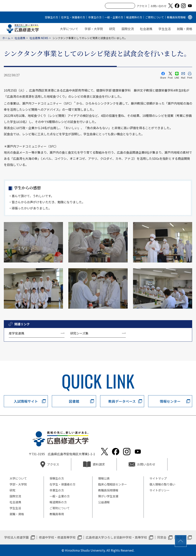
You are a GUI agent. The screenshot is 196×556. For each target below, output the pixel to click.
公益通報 (104, 502)
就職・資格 (184, 28)
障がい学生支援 (108, 496)
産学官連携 (16, 333)
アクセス (142, 6)
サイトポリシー (159, 490)
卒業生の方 (95, 17)
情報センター (170, 401)
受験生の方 (51, 17)
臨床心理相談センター (112, 484)
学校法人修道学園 (16, 537)
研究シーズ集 (79, 333)
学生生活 (164, 28)
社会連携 (146, 28)
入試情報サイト (26, 401)
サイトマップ (158, 478)
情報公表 (104, 478)
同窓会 (161, 537)
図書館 (74, 401)
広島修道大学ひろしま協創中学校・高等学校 (116, 537)
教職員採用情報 (176, 17)
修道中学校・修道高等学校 (57, 537)
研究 (112, 28)
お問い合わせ (158, 6)
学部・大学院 (94, 28)
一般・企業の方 (114, 17)
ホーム (6, 38)
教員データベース (122, 401)
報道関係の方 (134, 17)
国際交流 (128, 28)
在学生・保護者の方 (73, 17)
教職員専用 (57, 514)
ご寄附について (154, 17)
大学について (69, 28)
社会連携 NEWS (38, 38)
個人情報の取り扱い (162, 484)
